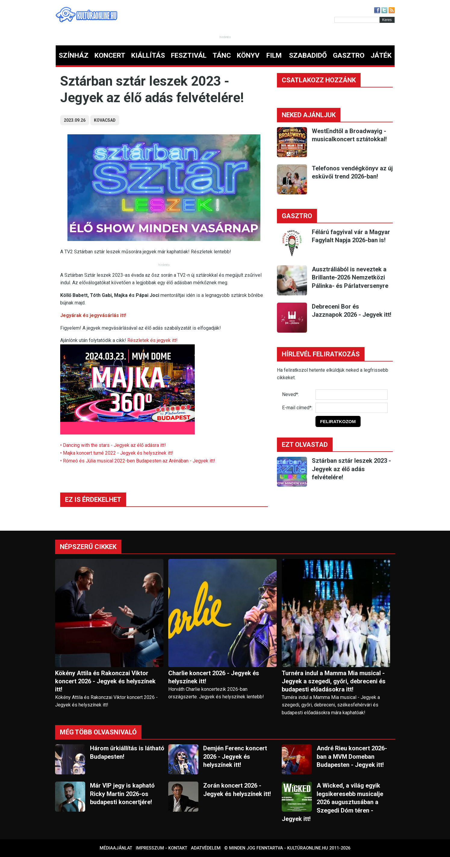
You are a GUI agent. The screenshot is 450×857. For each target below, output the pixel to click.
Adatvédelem (206, 848)
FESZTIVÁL (188, 55)
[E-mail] (351, 408)
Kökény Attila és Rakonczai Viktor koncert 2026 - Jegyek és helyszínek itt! (105, 681)
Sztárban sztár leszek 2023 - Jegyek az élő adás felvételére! (351, 469)
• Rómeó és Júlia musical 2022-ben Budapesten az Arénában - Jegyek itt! (137, 461)
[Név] (351, 394)
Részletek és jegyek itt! (152, 340)
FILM (274, 55)
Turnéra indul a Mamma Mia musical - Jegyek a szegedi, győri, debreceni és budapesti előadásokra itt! (334, 681)
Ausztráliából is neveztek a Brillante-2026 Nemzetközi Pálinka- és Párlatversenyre (350, 277)
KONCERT (110, 55)
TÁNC (222, 55)
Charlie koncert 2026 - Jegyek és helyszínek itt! (213, 677)
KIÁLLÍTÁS (148, 55)
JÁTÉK (381, 55)
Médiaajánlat (116, 848)
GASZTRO (349, 55)
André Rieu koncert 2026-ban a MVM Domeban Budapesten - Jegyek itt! (352, 756)
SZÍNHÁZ (73, 55)
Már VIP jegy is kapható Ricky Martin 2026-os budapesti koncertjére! (122, 794)
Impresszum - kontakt (161, 848)
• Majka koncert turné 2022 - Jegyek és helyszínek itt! (116, 453)
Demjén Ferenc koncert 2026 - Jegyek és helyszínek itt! (235, 756)
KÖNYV (248, 55)
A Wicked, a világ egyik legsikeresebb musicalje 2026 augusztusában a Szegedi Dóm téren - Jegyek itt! (332, 802)
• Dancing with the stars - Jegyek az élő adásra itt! (113, 445)
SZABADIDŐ (308, 55)
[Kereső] (357, 20)
